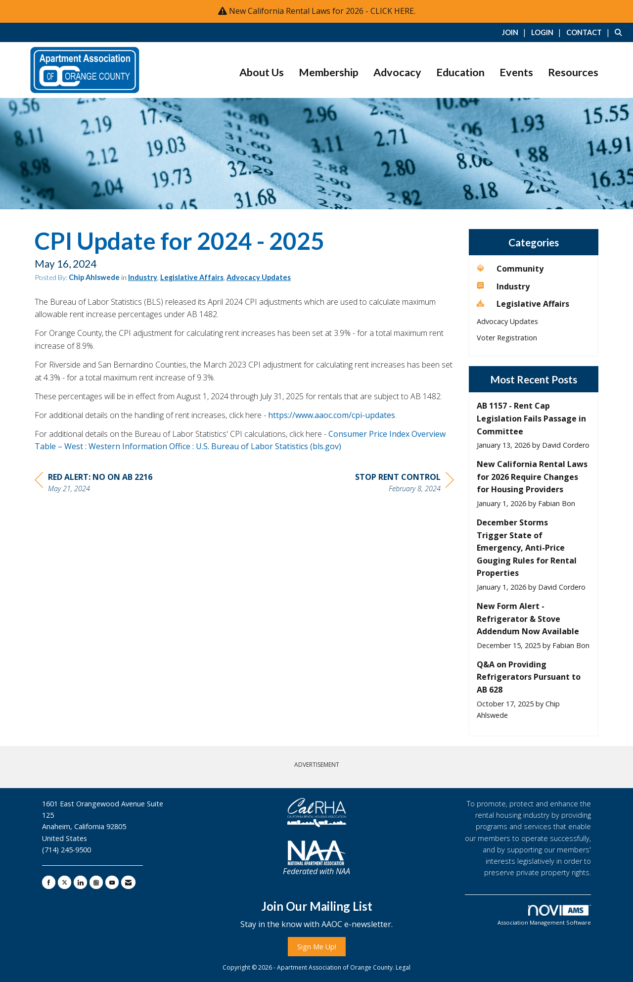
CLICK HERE (392, 10)
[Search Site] (620, 32)
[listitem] (515, 32)
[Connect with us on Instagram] (96, 882)
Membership (329, 72)
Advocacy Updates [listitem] (507, 321)
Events (516, 72)
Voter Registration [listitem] (507, 337)
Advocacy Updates (258, 277)
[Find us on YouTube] (112, 882)
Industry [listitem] (503, 286)
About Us (261, 72)
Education (460, 72)
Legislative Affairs (192, 277)
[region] (404, 484)
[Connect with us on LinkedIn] (80, 882)
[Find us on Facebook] (48, 882)
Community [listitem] (510, 268)
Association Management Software (544, 915)
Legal (403, 967)
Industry (142, 277)
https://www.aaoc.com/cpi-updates (331, 415)
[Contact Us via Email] (128, 882)
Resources (573, 72)
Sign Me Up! (316, 946)
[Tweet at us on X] (64, 882)
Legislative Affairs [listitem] (523, 303)
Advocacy (397, 72)
